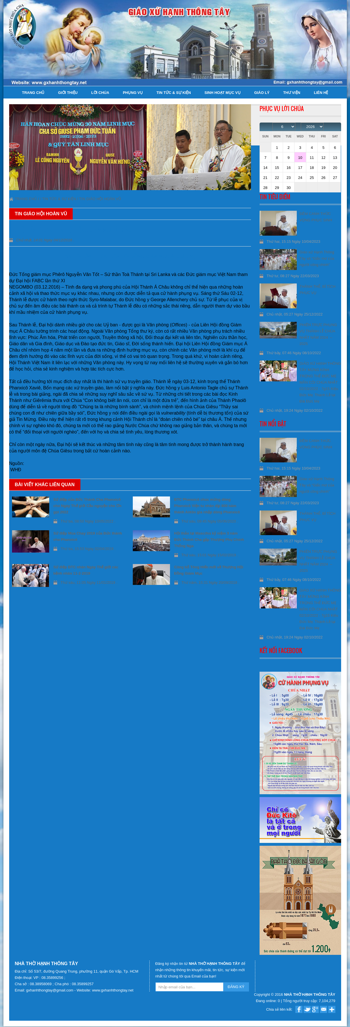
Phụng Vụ (133, 92)
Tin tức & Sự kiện (174, 92)
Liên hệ (321, 92)
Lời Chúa (100, 92)
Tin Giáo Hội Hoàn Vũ (100, 199)
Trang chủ (33, 92)
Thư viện (291, 92)
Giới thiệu (68, 92)
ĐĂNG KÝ (236, 987)
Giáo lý (261, 92)
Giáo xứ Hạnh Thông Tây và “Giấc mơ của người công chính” (317, 258)
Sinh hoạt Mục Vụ (222, 92)
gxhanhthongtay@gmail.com (50, 990)
